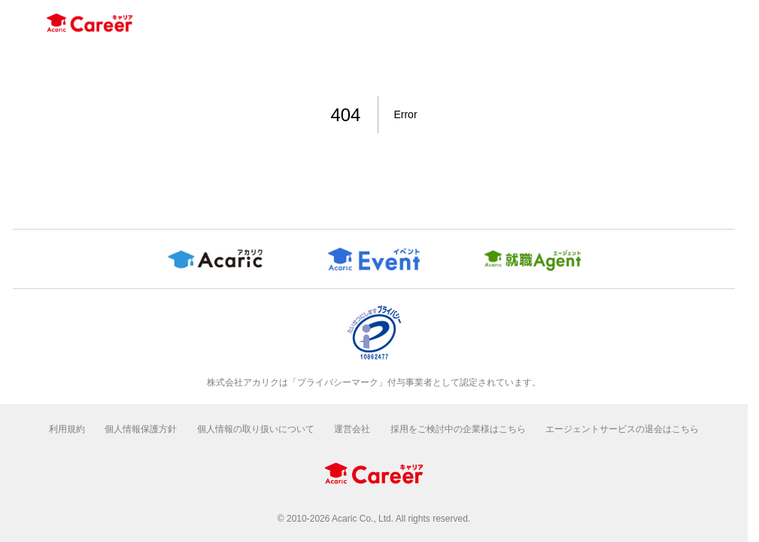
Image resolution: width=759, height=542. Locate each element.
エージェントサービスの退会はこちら (622, 429)
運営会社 (352, 429)
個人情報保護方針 (141, 429)
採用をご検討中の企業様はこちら (458, 429)
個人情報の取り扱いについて (255, 429)
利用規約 (67, 429)
